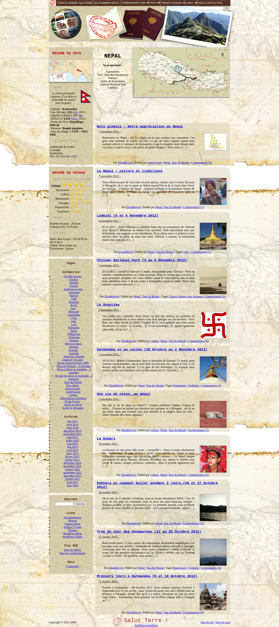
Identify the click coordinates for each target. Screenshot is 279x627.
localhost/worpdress (146, 625)
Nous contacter (209, 2)
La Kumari (106, 439)
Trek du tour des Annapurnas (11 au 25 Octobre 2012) (149, 532)
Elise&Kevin (125, 162)
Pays (153, 2)
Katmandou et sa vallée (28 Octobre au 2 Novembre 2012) (152, 349)
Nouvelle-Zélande (74, 356)
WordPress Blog (72, 533)
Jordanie (74, 346)
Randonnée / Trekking (186, 385)
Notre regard (72, 388)
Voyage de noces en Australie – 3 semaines (74, 377)
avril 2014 (72, 424)
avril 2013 (72, 450)
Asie (73, 308)
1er (76, 112)
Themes (72, 530)
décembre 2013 (72, 430)
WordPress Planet (72, 536)
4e (80, 115)
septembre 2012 (72, 472)
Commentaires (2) (198, 430)
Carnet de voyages (72, 359)
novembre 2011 (72, 475)
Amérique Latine (73, 289)
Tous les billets (72, 549)
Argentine (74, 292)
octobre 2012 (72, 469)
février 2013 (72, 456)
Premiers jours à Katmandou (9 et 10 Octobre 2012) (147, 576)
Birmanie (74, 311)
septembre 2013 (72, 434)
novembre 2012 (72, 466)
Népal (73, 330)
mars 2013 (72, 453)
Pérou (73, 305)
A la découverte (72, 276)
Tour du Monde (73, 382)
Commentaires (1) (193, 207)
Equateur (74, 302)
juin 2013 (72, 443)
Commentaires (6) (211, 567)
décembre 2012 (72, 462)
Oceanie (73, 350)
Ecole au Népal (73, 404)
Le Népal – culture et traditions (129, 171)
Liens (189, 2)
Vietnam (74, 340)
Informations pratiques (73, 398)
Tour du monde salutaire (74, 2)
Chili (74, 298)
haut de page (223, 622)
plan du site (207, 622)
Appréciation (73, 391)
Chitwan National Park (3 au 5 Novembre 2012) (142, 260)
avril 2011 (72, 482)
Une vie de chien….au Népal (123, 394)
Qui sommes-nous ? (107, 2)
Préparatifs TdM (134, 2)
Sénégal (73, 282)
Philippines (73, 334)
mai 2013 (72, 446)
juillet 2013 (72, 440)
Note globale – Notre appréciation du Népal (140, 127)
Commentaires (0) (201, 162)
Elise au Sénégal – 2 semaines (74, 366)
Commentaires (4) (198, 474)
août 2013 (72, 437)
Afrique (73, 279)
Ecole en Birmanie (73, 407)
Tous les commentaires (72, 553)
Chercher (71, 499)
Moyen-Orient (73, 343)
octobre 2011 (72, 478)
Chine (73, 318)
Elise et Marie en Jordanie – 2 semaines (74, 371)
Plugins (72, 520)
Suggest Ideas (72, 523)
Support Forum (72, 527)
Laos (74, 324)
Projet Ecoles (171, 2)
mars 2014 (72, 427)
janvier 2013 (72, 459)
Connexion (72, 566)
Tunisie (74, 285)
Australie (74, 353)
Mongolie (73, 327)
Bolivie (74, 295)
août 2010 (72, 485)
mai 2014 (72, 421)
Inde (73, 321)
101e (74, 118)
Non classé (72, 385)
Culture (73, 395)
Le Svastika (108, 305)
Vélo (186, 251)
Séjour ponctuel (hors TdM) (73, 362)
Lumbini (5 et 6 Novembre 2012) (127, 216)
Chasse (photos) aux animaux (186, 296)
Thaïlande (74, 337)
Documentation (72, 517)
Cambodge (74, 314)
